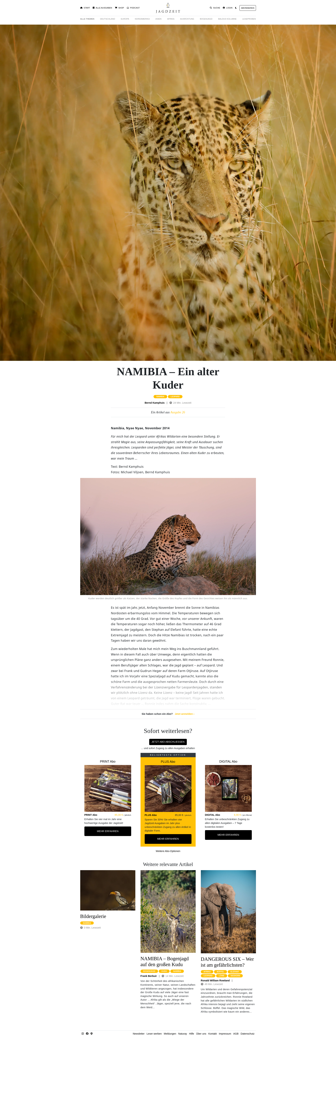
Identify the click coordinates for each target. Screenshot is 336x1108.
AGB (235, 1033)
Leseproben (249, 19)
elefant (234, 972)
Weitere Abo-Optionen (168, 851)
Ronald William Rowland (215, 980)
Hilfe (191, 1033)
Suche (215, 8)
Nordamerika (142, 19)
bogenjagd (149, 971)
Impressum (225, 1033)
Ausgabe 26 (177, 412)
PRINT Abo (108, 761)
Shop (119, 8)
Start (85, 8)
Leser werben (154, 1033)
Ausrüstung (187, 19)
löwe (221, 976)
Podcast (133, 8)
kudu (164, 971)
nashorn (235, 976)
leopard (175, 396)
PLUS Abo (168, 761)
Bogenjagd (206, 19)
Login (227, 8)
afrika (207, 972)
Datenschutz (248, 1033)
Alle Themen (87, 19)
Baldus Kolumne (227, 19)
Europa (125, 19)
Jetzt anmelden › (184, 714)
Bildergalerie (93, 916)
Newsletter (139, 1033)
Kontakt (212, 1033)
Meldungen (170, 1033)
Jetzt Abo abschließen (167, 741)
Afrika (170, 19)
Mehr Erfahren (108, 831)
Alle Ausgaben (102, 8)
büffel (220, 972)
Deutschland (107, 19)
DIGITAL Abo (228, 761)
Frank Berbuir (149, 976)
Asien (158, 19)
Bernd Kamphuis (155, 402)
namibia (160, 396)
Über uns (201, 1033)
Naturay (182, 1033)
